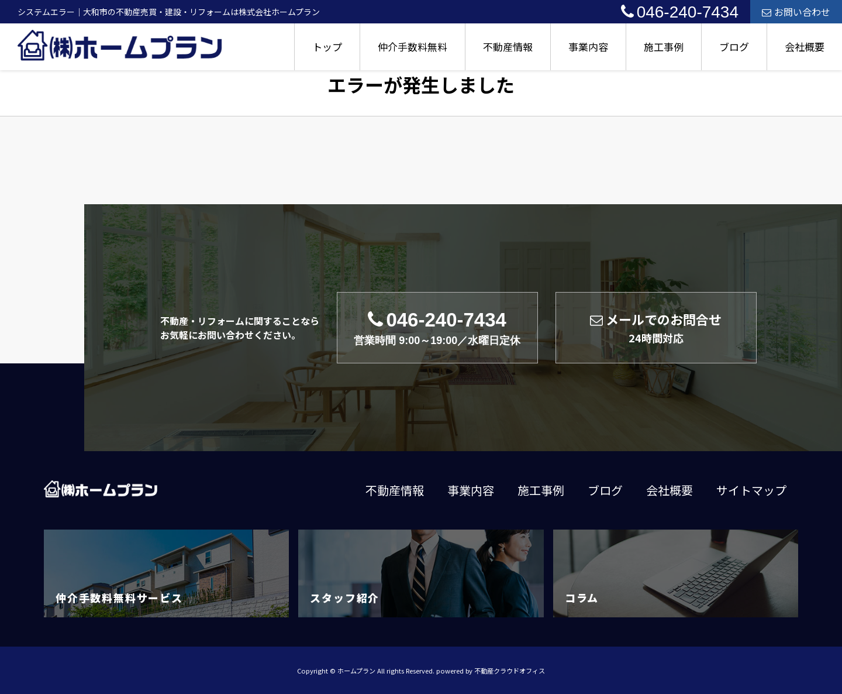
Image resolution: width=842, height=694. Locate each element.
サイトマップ (751, 490)
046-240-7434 (680, 12)
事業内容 (588, 46)
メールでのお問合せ (656, 327)
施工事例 (664, 46)
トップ (327, 46)
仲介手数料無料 (412, 46)
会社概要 (804, 46)
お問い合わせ (796, 12)
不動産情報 (508, 46)
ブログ (734, 46)
